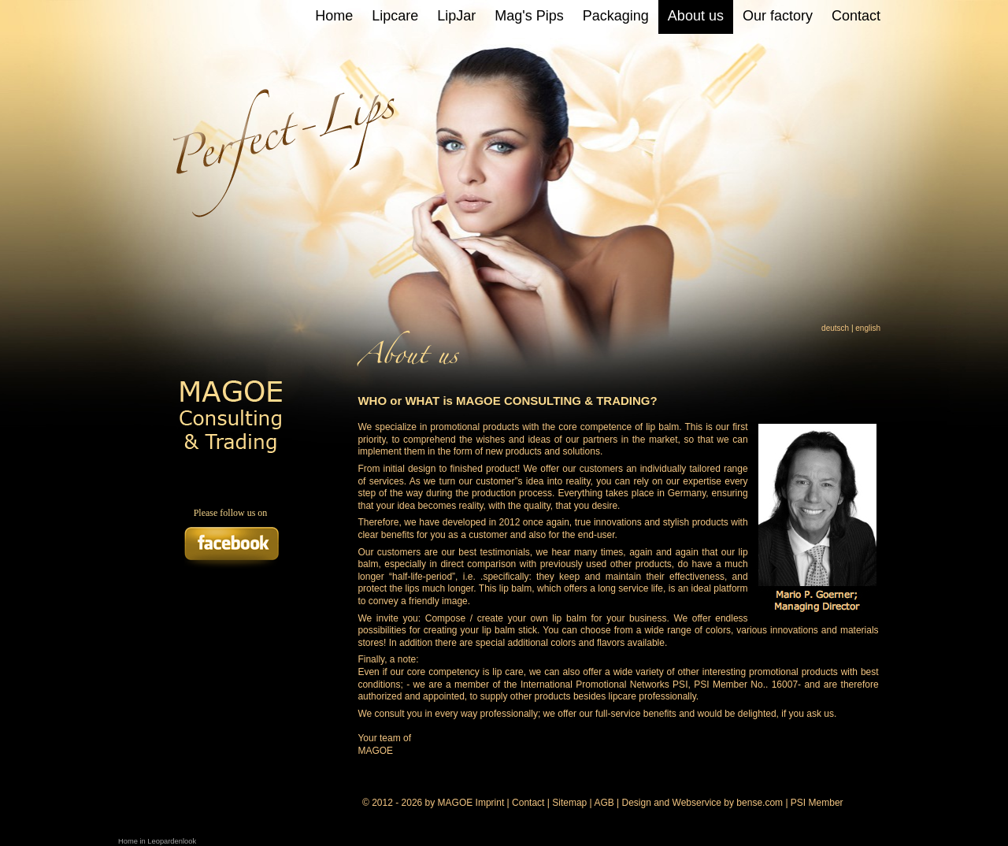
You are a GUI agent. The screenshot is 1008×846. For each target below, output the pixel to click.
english (867, 328)
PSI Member (817, 802)
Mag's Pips (529, 16)
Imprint (490, 802)
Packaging (616, 16)
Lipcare (395, 16)
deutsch (835, 328)
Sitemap (569, 802)
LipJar (456, 16)
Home (334, 16)
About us (696, 16)
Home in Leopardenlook (157, 841)
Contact (856, 16)
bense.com (759, 802)
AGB (603, 802)
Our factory (778, 16)
